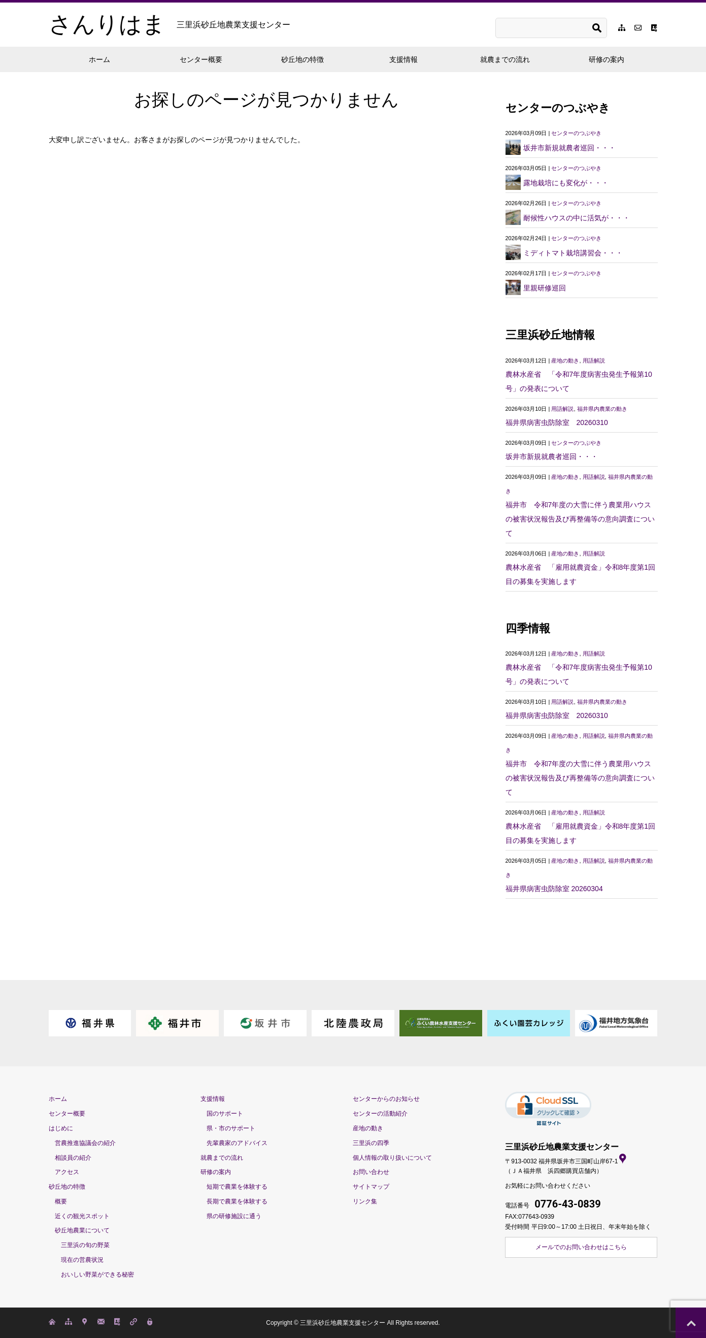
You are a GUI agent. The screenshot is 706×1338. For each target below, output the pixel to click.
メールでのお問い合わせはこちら (581, 1247)
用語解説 (594, 360)
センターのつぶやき (576, 133)
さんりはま (169, 24)
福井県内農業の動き (602, 409)
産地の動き (565, 360)
